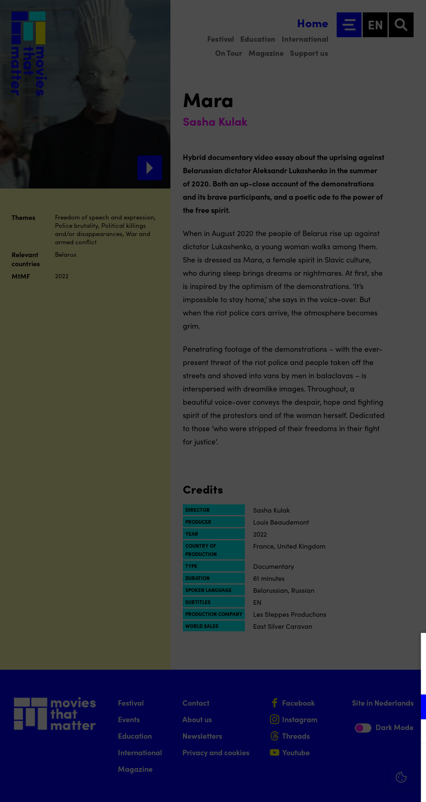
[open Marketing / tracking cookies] (413, 732)
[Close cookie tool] (413, 647)
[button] (347, 706)
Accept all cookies (356, 762)
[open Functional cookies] (413, 708)
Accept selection (355, 786)
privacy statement (322, 679)
